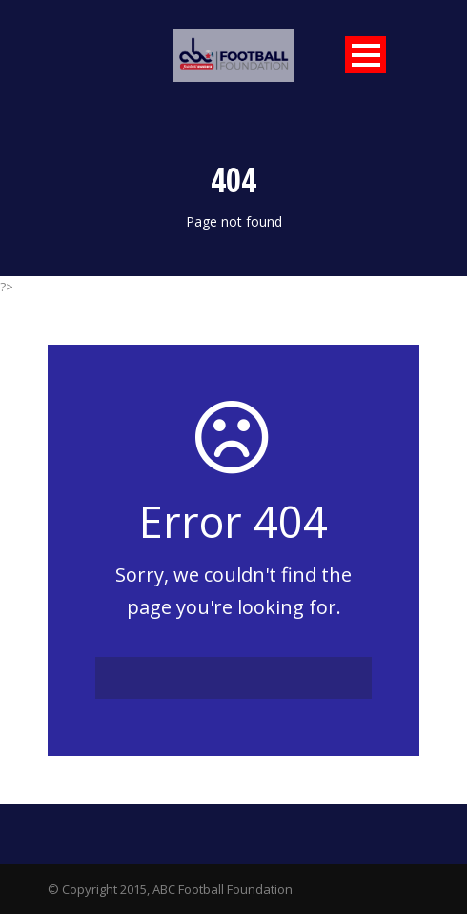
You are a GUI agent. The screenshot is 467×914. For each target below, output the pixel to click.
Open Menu (365, 54)
